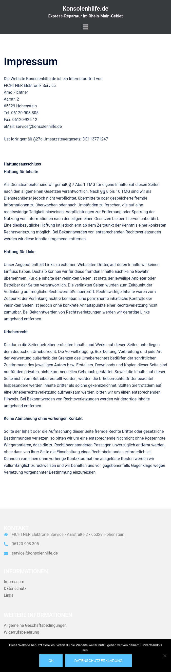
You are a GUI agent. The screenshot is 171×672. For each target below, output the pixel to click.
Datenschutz (15, 588)
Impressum (14, 581)
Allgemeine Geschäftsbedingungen (35, 625)
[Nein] (164, 655)
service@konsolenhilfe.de (35, 553)
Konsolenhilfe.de (85, 8)
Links (8, 595)
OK (50, 661)
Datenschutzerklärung (98, 661)
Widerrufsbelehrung (21, 632)
